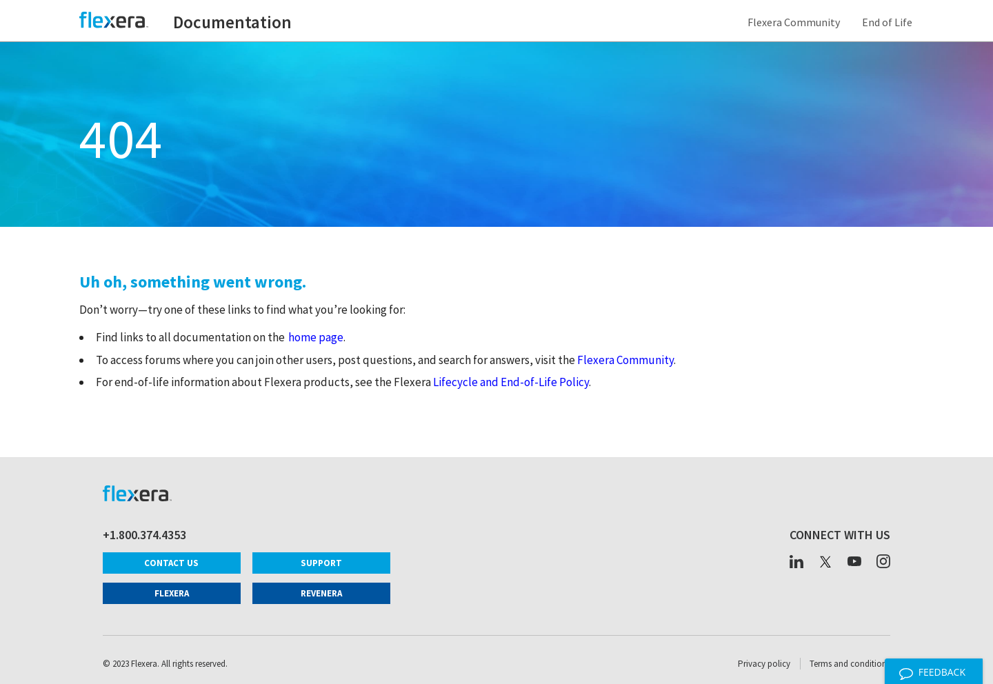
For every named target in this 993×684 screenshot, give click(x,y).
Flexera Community (796, 22)
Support (321, 563)
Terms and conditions (850, 664)
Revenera (321, 593)
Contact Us (171, 563)
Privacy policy (764, 664)
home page (315, 337)
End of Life (889, 22)
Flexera (171, 593)
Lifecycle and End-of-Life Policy (511, 382)
